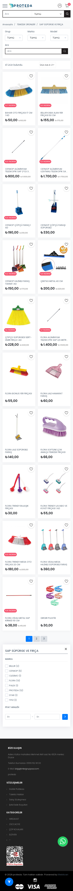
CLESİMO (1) (13, 675)
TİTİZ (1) (11, 699)
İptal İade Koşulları (18, 804)
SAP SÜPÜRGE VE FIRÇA (51, 24)
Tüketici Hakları (16, 794)
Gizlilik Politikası (16, 789)
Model (53, 31)
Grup (7, 31)
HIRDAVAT (14, 818)
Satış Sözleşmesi (17, 799)
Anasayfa (7, 24)
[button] (9, 839)
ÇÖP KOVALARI (16, 829)
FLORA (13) (12, 680)
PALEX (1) (11, 685)
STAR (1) (11, 695)
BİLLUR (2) (12, 665)
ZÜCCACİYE (14, 824)
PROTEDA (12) (14, 690)
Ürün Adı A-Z (46, 65)
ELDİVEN (13, 834)
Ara (7, 45)
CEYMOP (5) (13, 670)
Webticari (63, 874)
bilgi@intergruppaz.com (27, 768)
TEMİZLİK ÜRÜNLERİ (26, 24)
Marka (31, 31)
